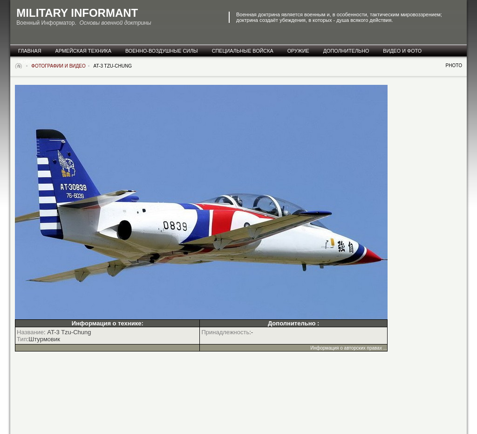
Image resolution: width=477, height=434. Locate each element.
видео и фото (402, 51)
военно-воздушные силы (161, 51)
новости (30, 61)
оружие (298, 51)
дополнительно (346, 51)
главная (29, 51)
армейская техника (83, 51)
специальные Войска (242, 51)
